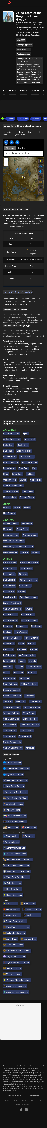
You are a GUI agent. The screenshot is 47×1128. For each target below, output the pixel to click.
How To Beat (23, 119)
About (7, 1100)
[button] (23, 177)
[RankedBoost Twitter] (20, 1109)
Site (39, 1100)
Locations (10, 119)
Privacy (31, 1100)
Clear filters (22, 148)
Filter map (10, 148)
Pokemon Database (22, 1104)
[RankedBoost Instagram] (26, 1109)
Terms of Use (7, 1082)
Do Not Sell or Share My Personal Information (18, 1086)
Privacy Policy (35, 1079)
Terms (24, 1100)
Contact (15, 1100)
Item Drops (35, 119)
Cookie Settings (17, 1082)
